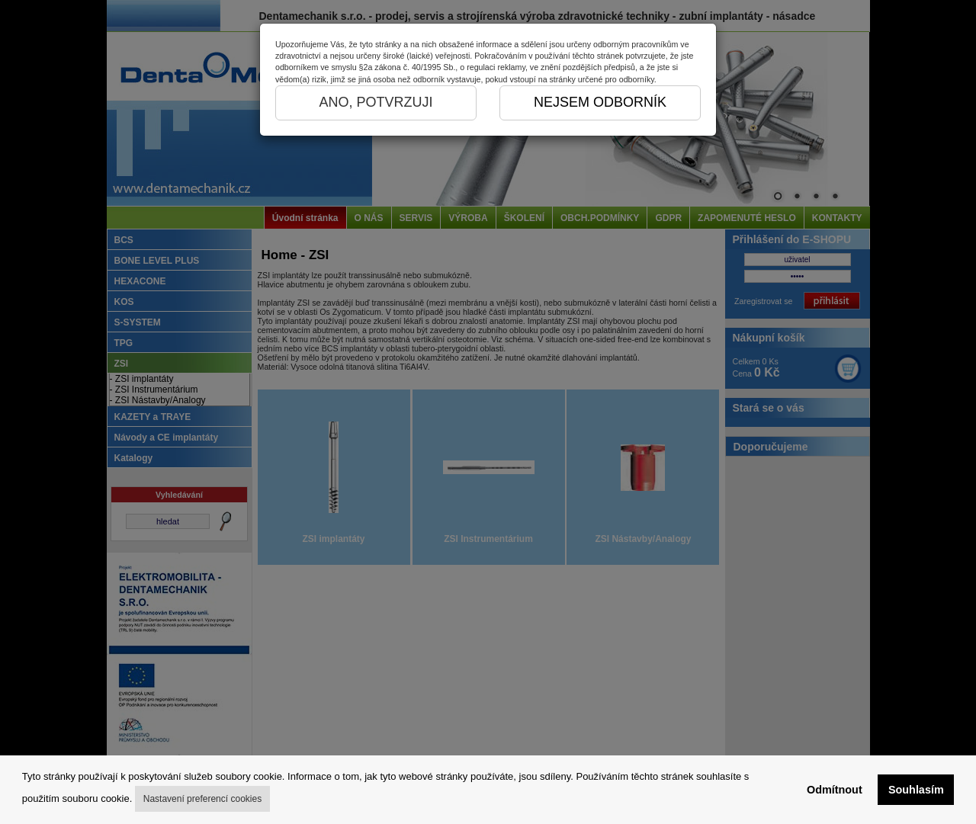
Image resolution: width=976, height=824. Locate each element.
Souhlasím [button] (916, 790)
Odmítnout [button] (834, 790)
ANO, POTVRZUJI (375, 102)
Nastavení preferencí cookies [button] (202, 799)
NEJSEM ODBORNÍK (600, 102)
